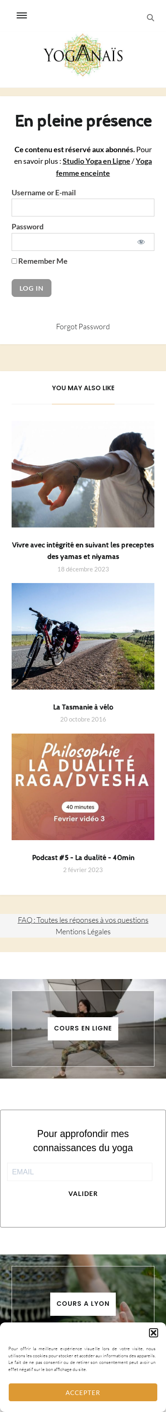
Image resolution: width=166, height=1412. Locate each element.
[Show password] (141, 242)
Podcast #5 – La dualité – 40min (83, 858)
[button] (153, 1333)
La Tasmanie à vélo (83, 707)
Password (28, 226)
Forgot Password (83, 326)
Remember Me (40, 261)
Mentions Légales (83, 931)
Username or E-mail (44, 192)
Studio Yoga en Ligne (96, 161)
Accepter (83, 1392)
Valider (83, 1193)
